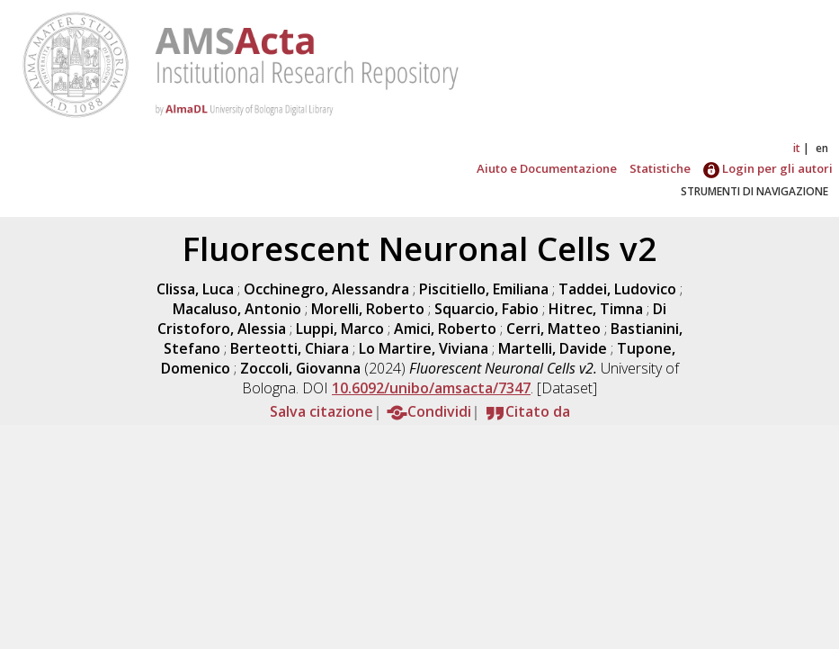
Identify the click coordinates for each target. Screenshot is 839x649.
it (796, 148)
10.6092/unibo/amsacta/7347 (431, 388)
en (822, 148)
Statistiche (660, 168)
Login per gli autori (768, 168)
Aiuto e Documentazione (547, 168)
